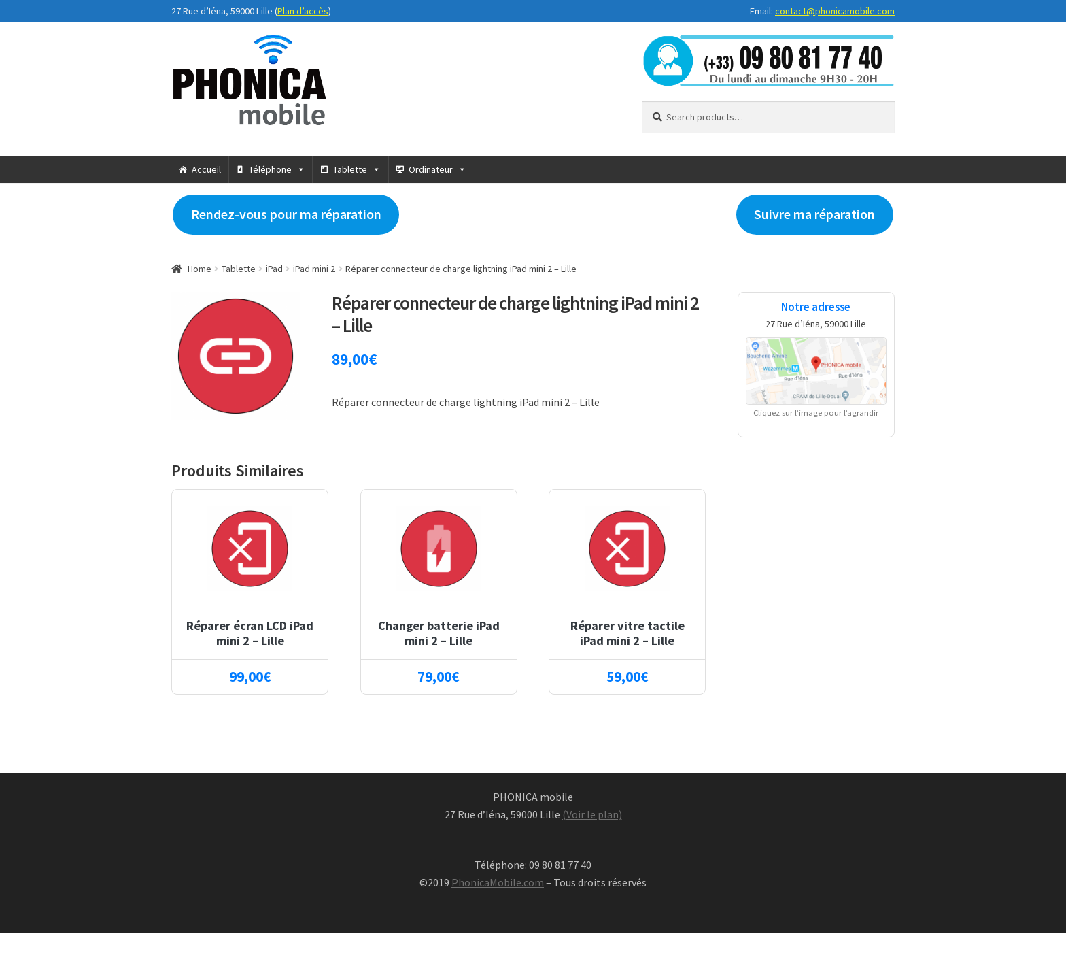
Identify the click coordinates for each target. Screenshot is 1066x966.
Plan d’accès (302, 11)
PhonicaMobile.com (497, 882)
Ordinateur (431, 169)
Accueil (206, 169)
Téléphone (270, 169)
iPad (274, 269)
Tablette (350, 169)
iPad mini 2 (314, 269)
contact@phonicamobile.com (835, 11)
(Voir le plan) (592, 814)
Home (199, 269)
